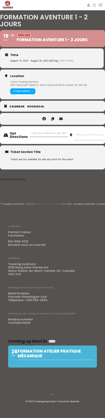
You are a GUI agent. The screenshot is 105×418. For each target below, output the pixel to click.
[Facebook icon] (52, 406)
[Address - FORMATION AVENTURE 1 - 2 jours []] (48, 133)
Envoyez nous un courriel (26, 245)
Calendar (16, 106)
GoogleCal (35, 106)
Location (17, 76)
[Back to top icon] (52, 394)
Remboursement (20, 319)
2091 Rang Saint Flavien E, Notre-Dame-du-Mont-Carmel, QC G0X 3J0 (48, 85)
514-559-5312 (18, 241)
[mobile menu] (100, 5)
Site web (14, 297)
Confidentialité (19, 323)
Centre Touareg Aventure (24, 81)
